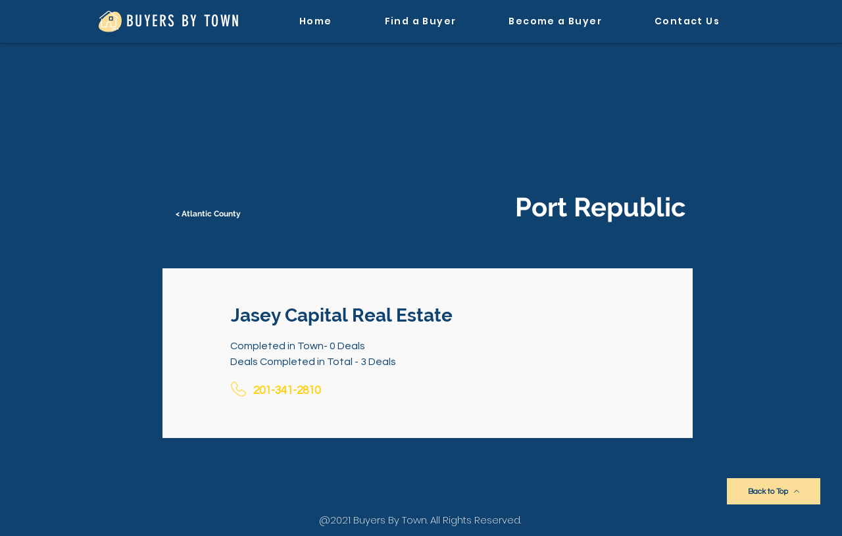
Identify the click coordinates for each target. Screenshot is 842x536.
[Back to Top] (773, 491)
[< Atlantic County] (209, 214)
